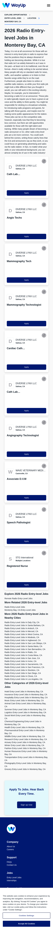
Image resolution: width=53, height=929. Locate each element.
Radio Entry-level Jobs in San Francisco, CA (24, 667)
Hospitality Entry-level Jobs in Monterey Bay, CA (26, 697)
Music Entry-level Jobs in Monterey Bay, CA (24, 700)
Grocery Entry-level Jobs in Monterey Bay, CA (25, 769)
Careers (10, 849)
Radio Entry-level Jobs (15, 607)
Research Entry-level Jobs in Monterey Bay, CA (26, 739)
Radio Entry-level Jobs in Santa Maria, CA (23, 646)
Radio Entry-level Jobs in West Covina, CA (24, 634)
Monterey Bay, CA (13, 22)
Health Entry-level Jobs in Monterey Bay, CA (24, 727)
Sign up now (26, 805)
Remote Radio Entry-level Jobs (19, 598)
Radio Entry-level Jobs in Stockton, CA (22, 670)
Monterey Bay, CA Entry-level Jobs (20, 610)
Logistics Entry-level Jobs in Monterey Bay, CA (25, 712)
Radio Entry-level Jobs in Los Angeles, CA (23, 679)
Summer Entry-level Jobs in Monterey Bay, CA (25, 709)
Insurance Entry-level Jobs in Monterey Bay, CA (26, 694)
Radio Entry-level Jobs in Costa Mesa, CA (23, 655)
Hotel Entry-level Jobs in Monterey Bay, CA (24, 691)
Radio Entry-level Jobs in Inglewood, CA (23, 640)
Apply (26, 193)
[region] (26, 908)
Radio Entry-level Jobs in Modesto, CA (22, 637)
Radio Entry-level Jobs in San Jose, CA (22, 658)
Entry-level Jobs (13, 18)
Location (31, 18)
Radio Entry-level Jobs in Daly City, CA (22, 622)
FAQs (9, 862)
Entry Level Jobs (14, 877)
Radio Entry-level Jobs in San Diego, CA (23, 673)
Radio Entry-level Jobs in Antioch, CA (21, 628)
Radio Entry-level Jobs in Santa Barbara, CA (24, 625)
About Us (11, 846)
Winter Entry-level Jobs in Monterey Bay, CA (24, 745)
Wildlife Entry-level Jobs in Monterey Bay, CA (25, 736)
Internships (11, 880)
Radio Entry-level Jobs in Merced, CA (21, 631)
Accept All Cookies (26, 924)
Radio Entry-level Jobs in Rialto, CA (21, 652)
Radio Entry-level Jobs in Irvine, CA (20, 661)
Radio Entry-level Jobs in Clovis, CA (21, 676)
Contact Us (12, 865)
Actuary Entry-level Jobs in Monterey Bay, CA (25, 742)
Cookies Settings (26, 915)
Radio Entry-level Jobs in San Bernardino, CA (25, 649)
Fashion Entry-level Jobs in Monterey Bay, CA (25, 748)
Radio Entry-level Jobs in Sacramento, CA (23, 664)
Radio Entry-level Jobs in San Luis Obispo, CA (25, 643)
